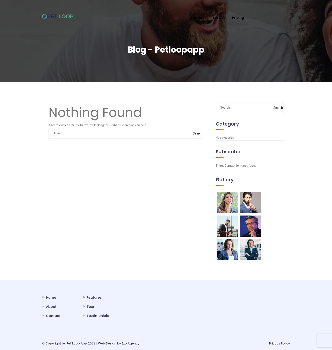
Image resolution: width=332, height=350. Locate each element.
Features (198, 17)
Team (92, 306)
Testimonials (98, 315)
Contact (53, 315)
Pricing (238, 17)
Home (51, 297)
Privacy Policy (279, 343)
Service (219, 17)
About (51, 306)
